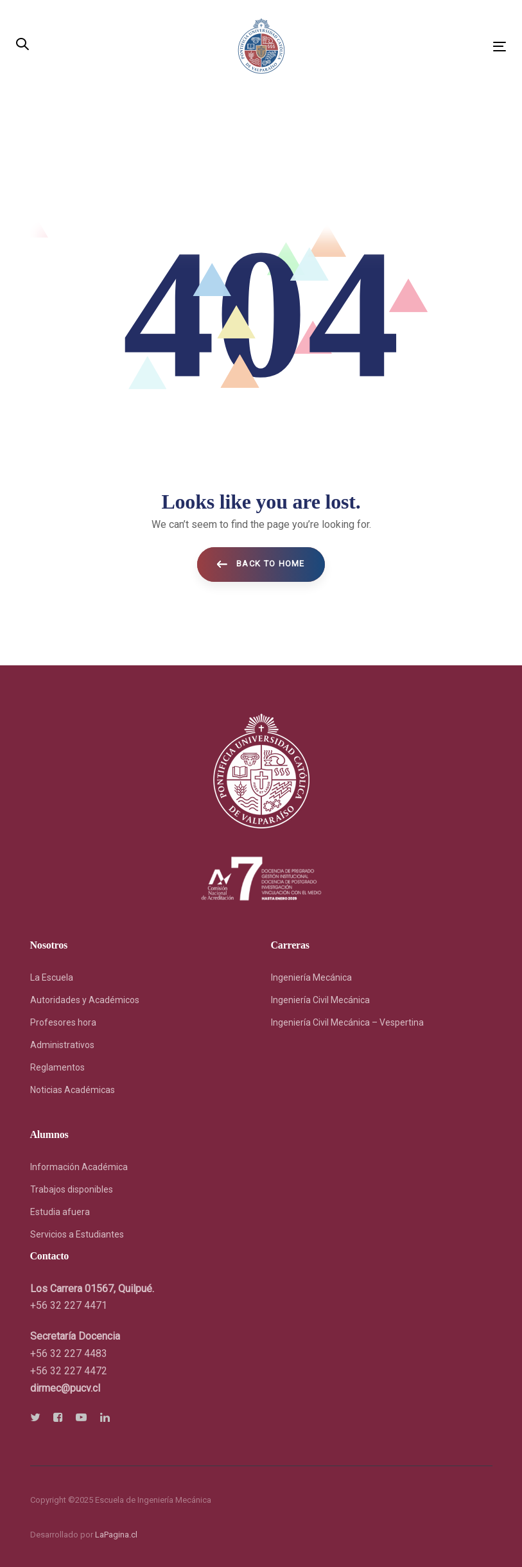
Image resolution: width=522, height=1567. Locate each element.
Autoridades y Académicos (84, 1000)
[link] (65, 1388)
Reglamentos (57, 1067)
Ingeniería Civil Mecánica (320, 1000)
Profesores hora (63, 1022)
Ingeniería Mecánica (311, 977)
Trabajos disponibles (71, 1189)
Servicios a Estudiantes (77, 1234)
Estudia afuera (60, 1212)
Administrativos (62, 1045)
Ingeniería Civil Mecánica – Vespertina (347, 1022)
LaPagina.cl (116, 1534)
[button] (22, 45)
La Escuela (51, 977)
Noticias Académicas (72, 1090)
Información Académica (79, 1167)
